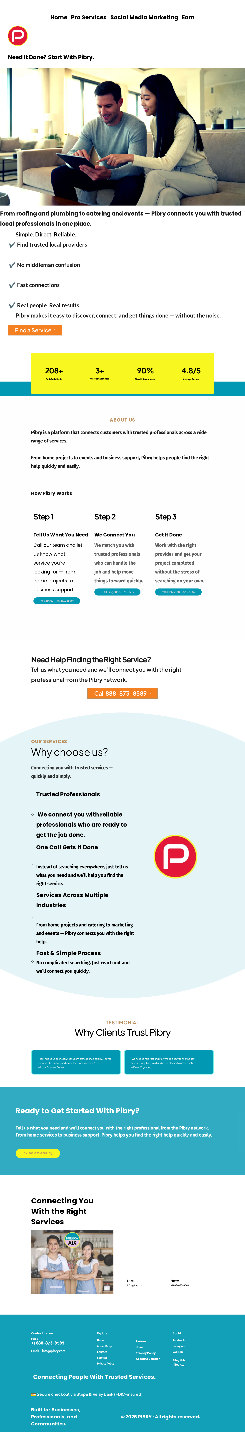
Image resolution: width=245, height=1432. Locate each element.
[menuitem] (59, 17)
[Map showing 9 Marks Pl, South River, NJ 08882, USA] (170, 1233)
